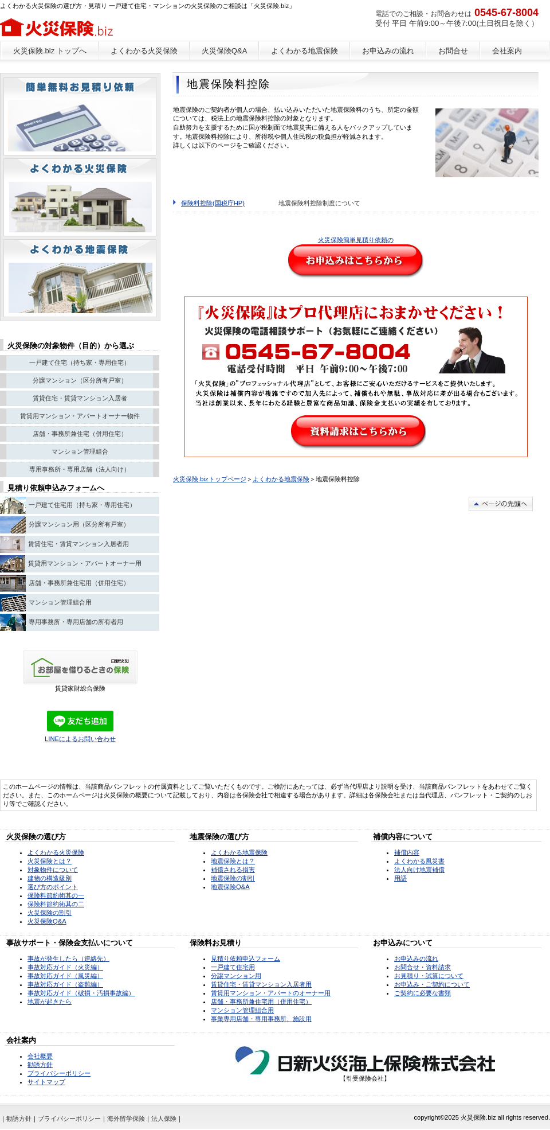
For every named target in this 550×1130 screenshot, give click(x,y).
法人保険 (163, 1118)
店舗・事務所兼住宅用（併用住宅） (261, 1001)
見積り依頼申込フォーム (245, 958)
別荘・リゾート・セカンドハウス (79, 197)
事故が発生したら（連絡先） (68, 958)
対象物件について (53, 869)
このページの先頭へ (501, 504)
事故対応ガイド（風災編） (65, 975)
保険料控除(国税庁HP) (213, 203)
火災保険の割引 (50, 912)
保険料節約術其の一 (56, 895)
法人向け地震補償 (419, 869)
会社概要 (40, 1056)
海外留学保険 (126, 1118)
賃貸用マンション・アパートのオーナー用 (271, 992)
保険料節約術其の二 (56, 904)
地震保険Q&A (230, 886)
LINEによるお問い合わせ (80, 738)
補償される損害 (233, 869)
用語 (400, 878)
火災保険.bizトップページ (209, 479)
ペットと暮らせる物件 (79, 116)
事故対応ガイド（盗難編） (65, 984)
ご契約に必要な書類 (422, 992)
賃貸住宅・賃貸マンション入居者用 (261, 984)
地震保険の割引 (233, 878)
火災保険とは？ (50, 861)
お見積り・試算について (428, 975)
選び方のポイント (53, 886)
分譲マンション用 (236, 975)
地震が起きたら (50, 1001)
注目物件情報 (79, 278)
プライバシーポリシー (59, 1073)
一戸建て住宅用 (233, 967)
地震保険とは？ (233, 861)
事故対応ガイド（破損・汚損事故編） (81, 992)
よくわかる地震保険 (281, 479)
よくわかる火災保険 (56, 852)
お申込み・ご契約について (432, 984)
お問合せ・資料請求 (422, 967)
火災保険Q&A (47, 921)
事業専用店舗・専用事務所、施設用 (261, 1018)
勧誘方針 (40, 1064)
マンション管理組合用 (242, 1010)
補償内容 (406, 852)
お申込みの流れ (416, 958)
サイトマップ (46, 1081)
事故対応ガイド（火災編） (65, 967)
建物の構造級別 (50, 878)
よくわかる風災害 (419, 861)
